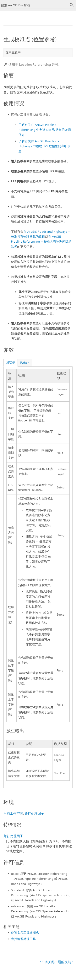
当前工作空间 (13, 814)
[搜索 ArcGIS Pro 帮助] (34, 5)
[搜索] (72, 5)
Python (24, 362)
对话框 (10, 362)
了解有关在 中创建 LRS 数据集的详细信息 (45, 130)
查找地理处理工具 (23, 939)
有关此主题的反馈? (59, 962)
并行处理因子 (34, 814)
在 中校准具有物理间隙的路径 (41, 242)
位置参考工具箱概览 (25, 933)
